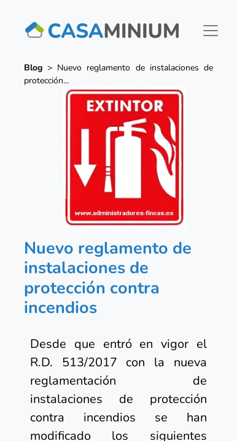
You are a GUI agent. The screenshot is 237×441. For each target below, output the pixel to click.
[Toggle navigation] (210, 30)
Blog (33, 68)
